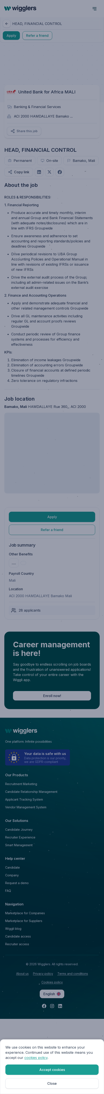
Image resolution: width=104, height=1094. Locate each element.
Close (52, 1083)
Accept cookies (52, 1070)
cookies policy (35, 1057)
